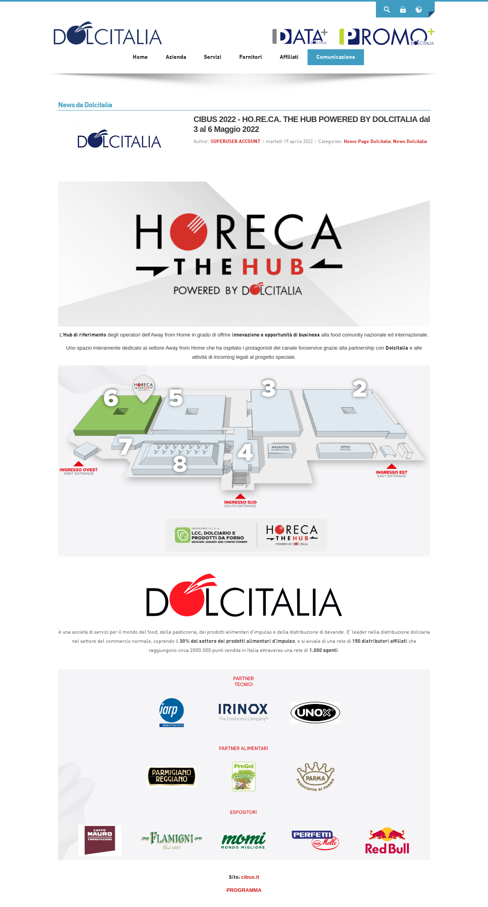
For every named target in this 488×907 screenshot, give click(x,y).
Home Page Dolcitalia (367, 141)
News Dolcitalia (410, 141)
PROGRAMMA (244, 890)
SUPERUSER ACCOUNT (235, 141)
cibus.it (250, 877)
